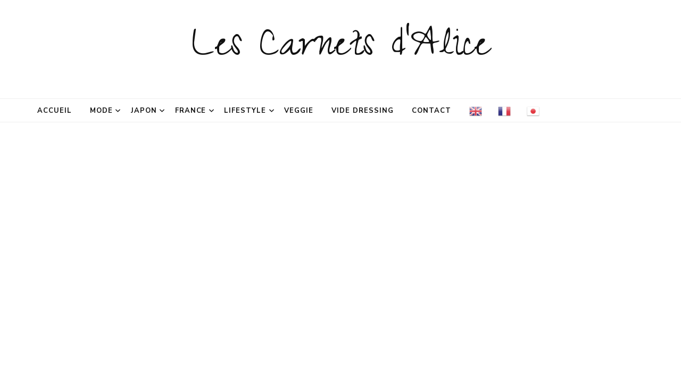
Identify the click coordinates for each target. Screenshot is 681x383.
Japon (144, 110)
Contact (431, 110)
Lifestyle (245, 110)
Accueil (54, 110)
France (190, 110)
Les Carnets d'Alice (341, 49)
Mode (101, 110)
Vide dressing (362, 110)
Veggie (298, 110)
